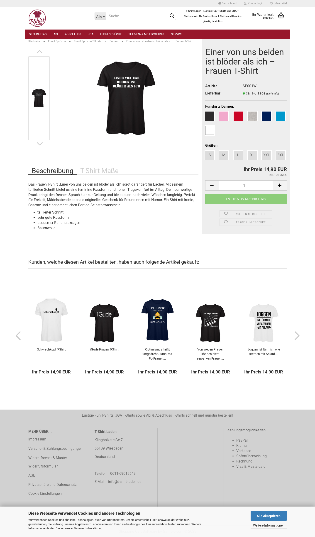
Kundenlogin (254, 3)
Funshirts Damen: (219, 106)
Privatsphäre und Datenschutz (52, 484)
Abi (56, 34)
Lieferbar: (213, 93)
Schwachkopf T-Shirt (51, 349)
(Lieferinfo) (272, 93)
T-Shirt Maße (99, 171)
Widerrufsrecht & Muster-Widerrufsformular (48, 462)
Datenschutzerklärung (88, 528)
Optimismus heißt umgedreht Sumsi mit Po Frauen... (157, 354)
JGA (90, 34)
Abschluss (73, 34)
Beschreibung (52, 171)
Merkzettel (278, 3)
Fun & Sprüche (111, 34)
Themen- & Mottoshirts (146, 34)
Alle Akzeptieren (269, 516)
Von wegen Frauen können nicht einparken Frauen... (210, 354)
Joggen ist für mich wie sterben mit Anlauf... (263, 352)
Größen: (212, 145)
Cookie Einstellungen (45, 493)
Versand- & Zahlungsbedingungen (55, 448)
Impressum (37, 439)
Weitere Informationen (268, 525)
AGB (31, 475)
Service (176, 34)
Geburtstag (38, 34)
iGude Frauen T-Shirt (104, 349)
